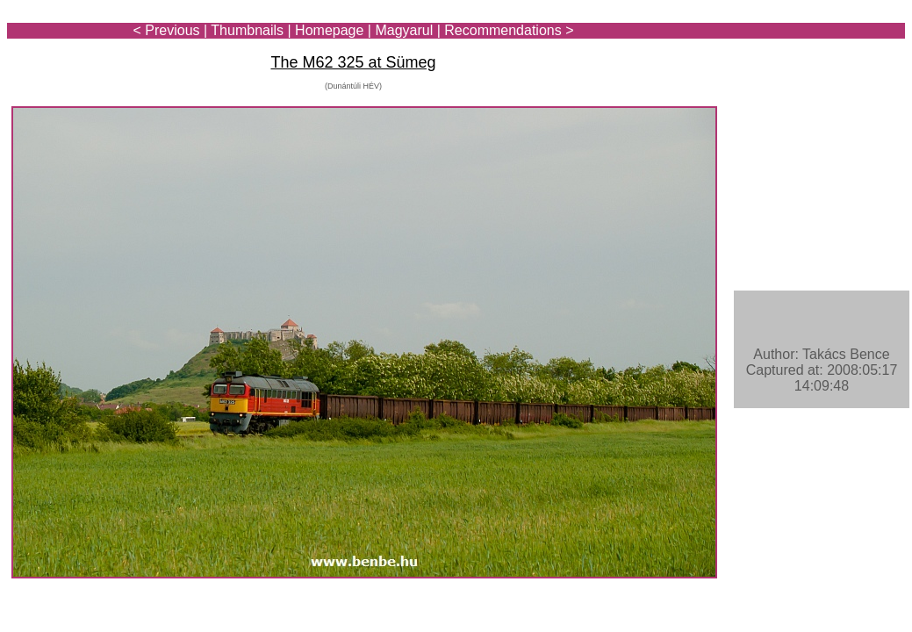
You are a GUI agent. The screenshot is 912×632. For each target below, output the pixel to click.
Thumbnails (247, 30)
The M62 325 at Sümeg (352, 62)
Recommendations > (508, 30)
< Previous (166, 30)
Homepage (329, 30)
